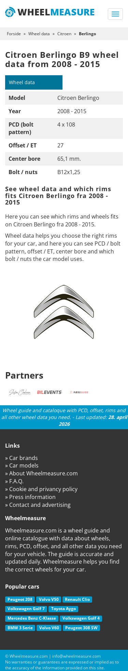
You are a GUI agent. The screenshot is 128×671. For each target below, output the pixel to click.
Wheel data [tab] (22, 82)
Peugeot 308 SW (81, 628)
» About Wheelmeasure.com (41, 473)
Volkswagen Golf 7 (26, 608)
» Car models (22, 465)
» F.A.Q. (14, 481)
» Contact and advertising (38, 505)
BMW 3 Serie (20, 628)
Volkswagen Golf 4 (81, 618)
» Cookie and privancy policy (41, 489)
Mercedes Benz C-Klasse (32, 618)
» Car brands (21, 458)
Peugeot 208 (20, 599)
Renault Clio (77, 599)
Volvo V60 (49, 628)
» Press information (30, 497)
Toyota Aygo (63, 608)
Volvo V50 (49, 599)
